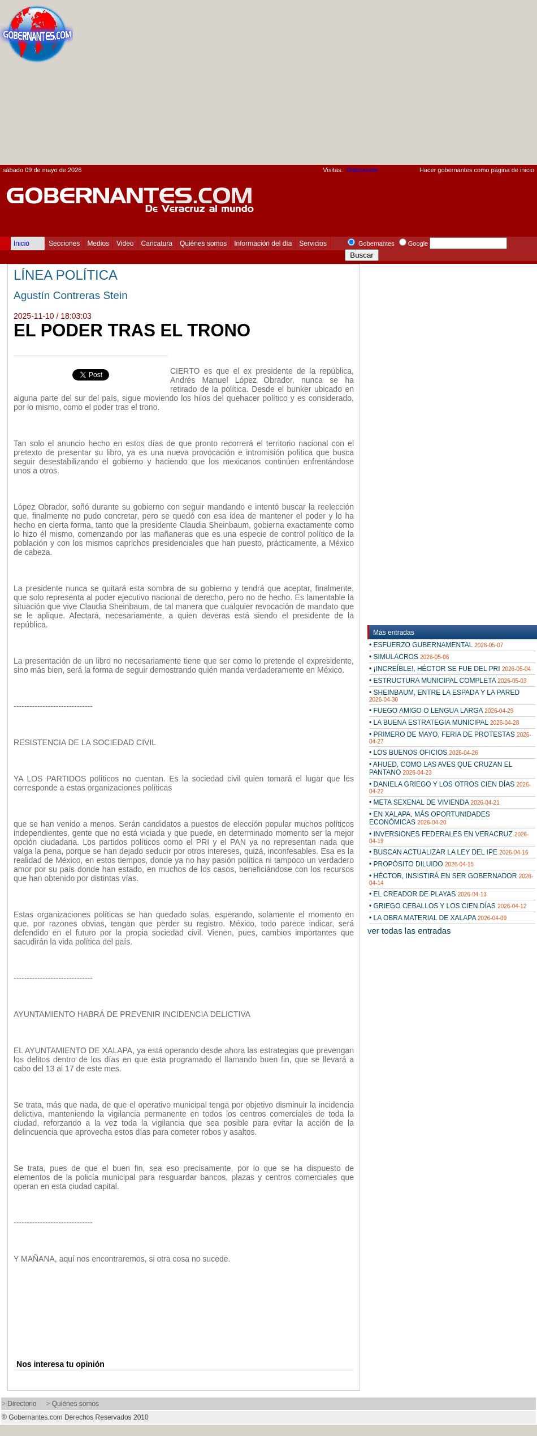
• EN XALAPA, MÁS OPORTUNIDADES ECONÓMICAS (429, 818)
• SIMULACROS (409, 657)
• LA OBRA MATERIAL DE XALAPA (437, 918)
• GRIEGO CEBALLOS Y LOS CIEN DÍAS (447, 906)
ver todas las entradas (409, 930)
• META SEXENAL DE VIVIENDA (434, 802)
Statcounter (362, 169)
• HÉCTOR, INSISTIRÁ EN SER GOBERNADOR (451, 879)
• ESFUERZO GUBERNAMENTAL (436, 645)
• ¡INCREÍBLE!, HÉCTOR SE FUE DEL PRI (450, 669)
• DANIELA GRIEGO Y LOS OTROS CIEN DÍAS (450, 787)
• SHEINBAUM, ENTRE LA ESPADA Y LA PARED (444, 696)
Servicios (313, 243)
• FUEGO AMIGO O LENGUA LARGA (441, 711)
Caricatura (156, 243)
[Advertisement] (382, 85)
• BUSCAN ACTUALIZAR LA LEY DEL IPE (448, 852)
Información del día (263, 243)
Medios (98, 243)
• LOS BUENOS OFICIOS (423, 753)
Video (124, 243)
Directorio (21, 1404)
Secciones (64, 243)
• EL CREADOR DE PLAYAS (428, 894)
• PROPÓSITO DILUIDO (421, 864)
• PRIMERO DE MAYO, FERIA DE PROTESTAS (450, 737)
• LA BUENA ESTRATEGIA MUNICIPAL (444, 722)
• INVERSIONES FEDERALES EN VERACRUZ (449, 837)
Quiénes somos (203, 243)
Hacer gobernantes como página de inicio (476, 169)
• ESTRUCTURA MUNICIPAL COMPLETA (448, 681)
